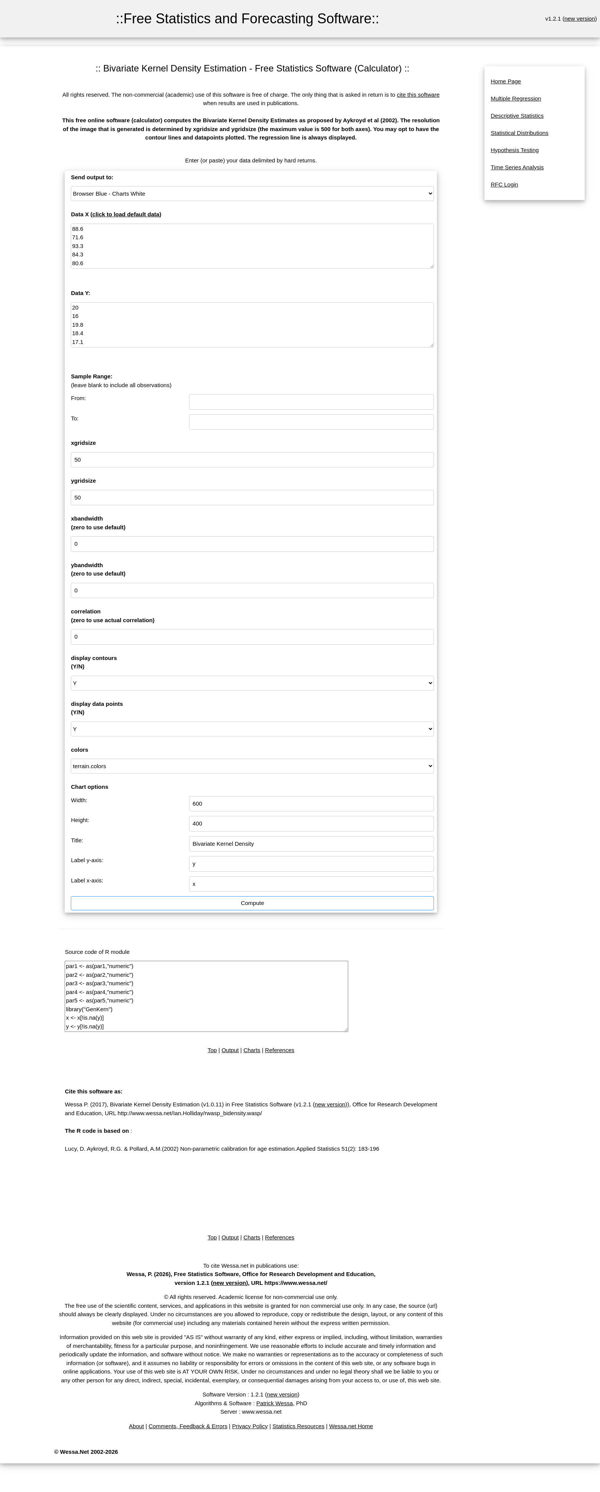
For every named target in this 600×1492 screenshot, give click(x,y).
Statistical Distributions (519, 133)
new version (579, 18)
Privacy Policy (249, 1426)
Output (230, 1050)
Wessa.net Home (351, 1426)
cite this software (418, 94)
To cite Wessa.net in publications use (250, 1265)
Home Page (506, 81)
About (136, 1426)
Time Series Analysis (517, 167)
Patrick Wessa (274, 1403)
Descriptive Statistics (517, 115)
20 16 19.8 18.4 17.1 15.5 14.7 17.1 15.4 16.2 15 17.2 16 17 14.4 (252, 325)
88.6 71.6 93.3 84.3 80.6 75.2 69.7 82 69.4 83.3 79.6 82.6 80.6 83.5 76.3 (252, 246)
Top (212, 1050)
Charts (251, 1050)
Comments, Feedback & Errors (187, 1426)
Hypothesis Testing (515, 150)
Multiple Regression (516, 98)
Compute (252, 903)
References (280, 1050)
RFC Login (504, 184)
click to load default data (125, 214)
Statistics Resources (298, 1426)
